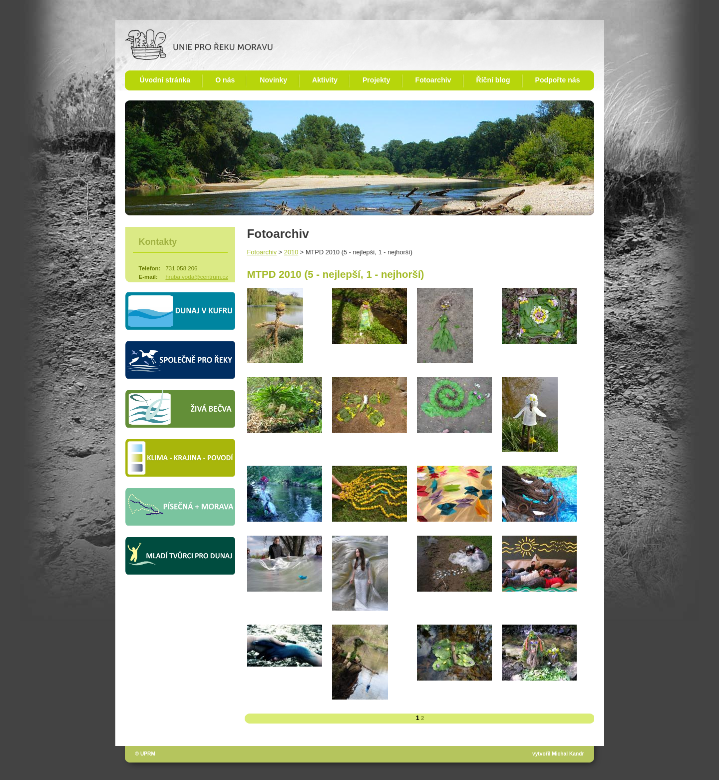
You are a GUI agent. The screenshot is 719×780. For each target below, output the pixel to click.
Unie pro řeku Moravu (199, 44)
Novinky (273, 80)
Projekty (376, 80)
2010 (291, 252)
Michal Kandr (568, 754)
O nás (225, 80)
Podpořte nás (557, 80)
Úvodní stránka (165, 80)
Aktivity (325, 80)
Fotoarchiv (433, 80)
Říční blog (493, 80)
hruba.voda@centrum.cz (196, 277)
